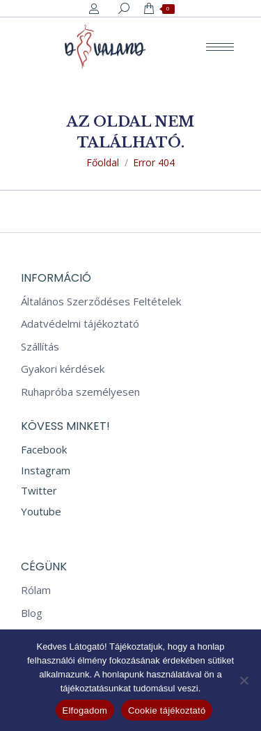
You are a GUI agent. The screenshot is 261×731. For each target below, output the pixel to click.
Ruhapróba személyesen (80, 392)
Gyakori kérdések (62, 369)
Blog (31, 613)
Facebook (44, 449)
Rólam (36, 590)
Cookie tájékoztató (166, 710)
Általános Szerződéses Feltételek (101, 301)
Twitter (39, 490)
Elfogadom (85, 710)
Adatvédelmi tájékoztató (80, 323)
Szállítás (40, 346)
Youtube (41, 511)
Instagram (45, 470)
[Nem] (244, 680)
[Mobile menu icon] (220, 47)
